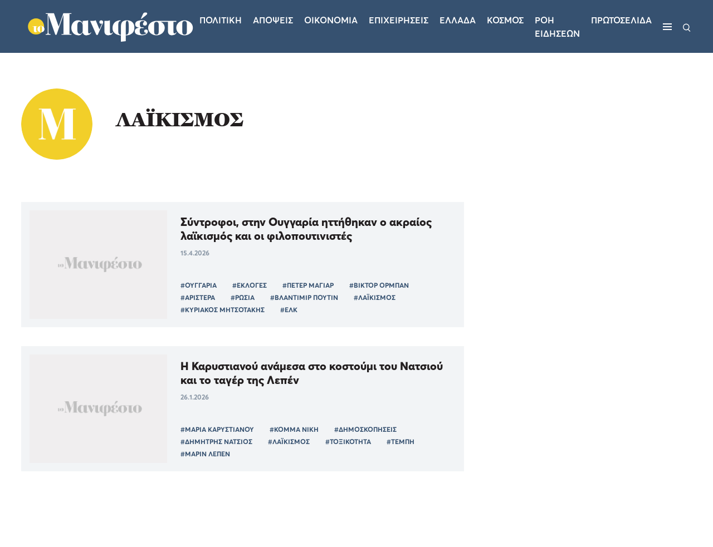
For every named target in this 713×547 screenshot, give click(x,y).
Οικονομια (331, 20)
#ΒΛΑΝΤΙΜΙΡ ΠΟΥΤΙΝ (304, 297)
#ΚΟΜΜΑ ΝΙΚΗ (294, 429)
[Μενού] (667, 27)
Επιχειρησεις (398, 20)
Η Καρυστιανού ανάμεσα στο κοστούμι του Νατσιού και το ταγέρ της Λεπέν (311, 373)
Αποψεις (273, 20)
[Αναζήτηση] (687, 26)
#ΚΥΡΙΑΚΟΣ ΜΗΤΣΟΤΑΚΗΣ (222, 309)
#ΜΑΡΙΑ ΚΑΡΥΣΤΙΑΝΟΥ (217, 429)
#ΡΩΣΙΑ (243, 297)
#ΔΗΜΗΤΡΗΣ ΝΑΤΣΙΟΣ (216, 441)
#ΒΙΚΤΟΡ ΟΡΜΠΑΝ (379, 285)
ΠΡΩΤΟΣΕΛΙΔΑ (621, 20)
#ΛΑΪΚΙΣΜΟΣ (374, 297)
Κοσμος (505, 20)
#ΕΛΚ (288, 309)
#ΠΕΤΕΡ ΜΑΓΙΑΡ (308, 285)
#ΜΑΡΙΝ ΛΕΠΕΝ (205, 454)
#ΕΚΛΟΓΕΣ (249, 285)
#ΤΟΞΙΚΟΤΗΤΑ (348, 441)
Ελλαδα (457, 20)
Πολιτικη (220, 20)
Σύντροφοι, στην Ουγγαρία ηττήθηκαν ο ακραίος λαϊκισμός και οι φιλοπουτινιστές (306, 229)
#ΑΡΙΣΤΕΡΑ (197, 297)
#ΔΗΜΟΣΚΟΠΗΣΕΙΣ (365, 429)
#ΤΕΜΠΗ (400, 441)
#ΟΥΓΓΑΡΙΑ (198, 285)
